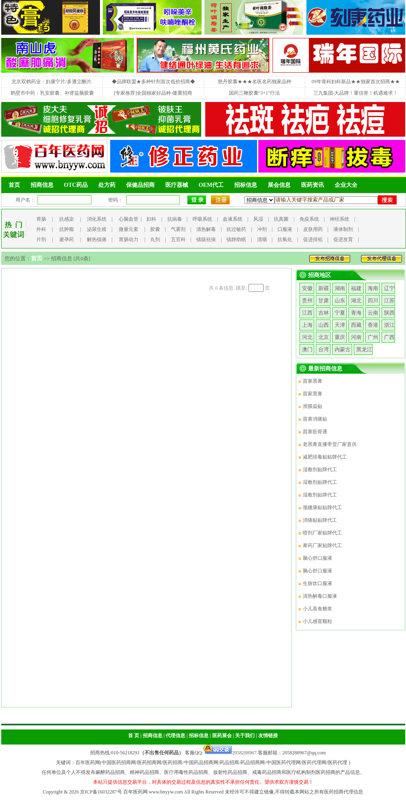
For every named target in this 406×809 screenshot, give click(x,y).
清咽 (262, 239)
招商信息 (42, 185)
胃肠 (41, 219)
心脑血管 (128, 219)
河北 (307, 337)
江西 (307, 313)
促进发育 (343, 239)
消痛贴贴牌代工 (320, 520)
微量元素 (128, 229)
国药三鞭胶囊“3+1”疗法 (254, 93)
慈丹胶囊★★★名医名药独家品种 (254, 81)
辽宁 (389, 288)
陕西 (389, 313)
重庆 (340, 337)
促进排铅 (313, 239)
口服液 (284, 229)
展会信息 (279, 185)
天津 (340, 325)
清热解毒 (206, 229)
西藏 (356, 325)
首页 (14, 185)
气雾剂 (178, 229)
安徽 (307, 288)
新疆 (323, 288)
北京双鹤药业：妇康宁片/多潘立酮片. (51, 81)
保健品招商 (140, 185)
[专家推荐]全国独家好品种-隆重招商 (153, 93)
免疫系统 (309, 219)
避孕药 (66, 239)
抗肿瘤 (66, 229)
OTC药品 (76, 185)
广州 (373, 337)
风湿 (258, 219)
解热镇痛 (96, 239)
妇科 (151, 219)
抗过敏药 (236, 229)
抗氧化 (284, 239)
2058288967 (230, 753)
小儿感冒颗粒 (317, 621)
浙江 (389, 325)
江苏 (389, 300)
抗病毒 (174, 219)
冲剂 (262, 229)
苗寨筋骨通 (315, 431)
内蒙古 (343, 349)
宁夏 (340, 313)
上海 (307, 325)
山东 (340, 300)
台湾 (323, 349)
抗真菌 (281, 219)
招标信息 (245, 185)
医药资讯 (312, 185)
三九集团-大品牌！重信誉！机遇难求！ (355, 93)
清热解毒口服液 (320, 596)
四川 (373, 300)
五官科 (178, 239)
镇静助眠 (236, 239)
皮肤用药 (313, 229)
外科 (41, 229)
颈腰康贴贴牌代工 (322, 507)
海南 (373, 288)
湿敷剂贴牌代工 (320, 469)
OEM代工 (211, 185)
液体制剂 (343, 229)
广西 (389, 337)
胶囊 (155, 229)
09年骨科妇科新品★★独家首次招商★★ (356, 81)
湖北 (356, 300)
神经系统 (339, 219)
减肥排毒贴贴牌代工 (325, 457)
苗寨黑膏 (312, 381)
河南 (356, 337)
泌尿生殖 (96, 229)
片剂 (41, 239)
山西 (323, 325)
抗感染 (66, 219)
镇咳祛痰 (206, 239)
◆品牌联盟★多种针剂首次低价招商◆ (153, 81)
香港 (373, 325)
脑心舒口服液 (317, 558)
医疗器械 (176, 185)
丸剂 (155, 239)
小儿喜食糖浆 (317, 609)
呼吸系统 (202, 219)
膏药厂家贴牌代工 (322, 545)
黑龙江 (364, 349)
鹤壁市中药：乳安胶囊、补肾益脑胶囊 (52, 93)
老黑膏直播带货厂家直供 (330, 444)
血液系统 (232, 219)
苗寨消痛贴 (315, 419)
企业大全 (346, 185)
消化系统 (96, 219)
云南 (373, 313)
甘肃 (323, 300)
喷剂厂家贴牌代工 (322, 533)
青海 (356, 313)
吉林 (323, 313)
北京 (323, 337)
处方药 (106, 185)
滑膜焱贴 (312, 406)
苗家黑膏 (312, 394)
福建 (356, 288)
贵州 (307, 300)
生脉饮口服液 (317, 583)
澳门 (307, 349)
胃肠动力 (128, 239)
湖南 (340, 288)
